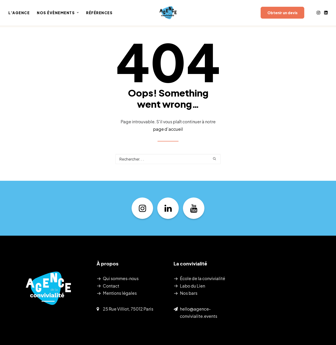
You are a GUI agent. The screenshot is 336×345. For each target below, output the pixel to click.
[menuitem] (20, 13)
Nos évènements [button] (58, 14)
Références (99, 14)
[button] (319, 13)
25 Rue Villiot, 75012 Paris (128, 309)
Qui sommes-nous (121, 278)
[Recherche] (168, 159)
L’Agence (19, 14)
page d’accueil (168, 129)
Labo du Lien (192, 285)
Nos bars (188, 293)
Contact (111, 285)
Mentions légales (120, 293)
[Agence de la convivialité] (168, 13)
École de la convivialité (202, 278)
